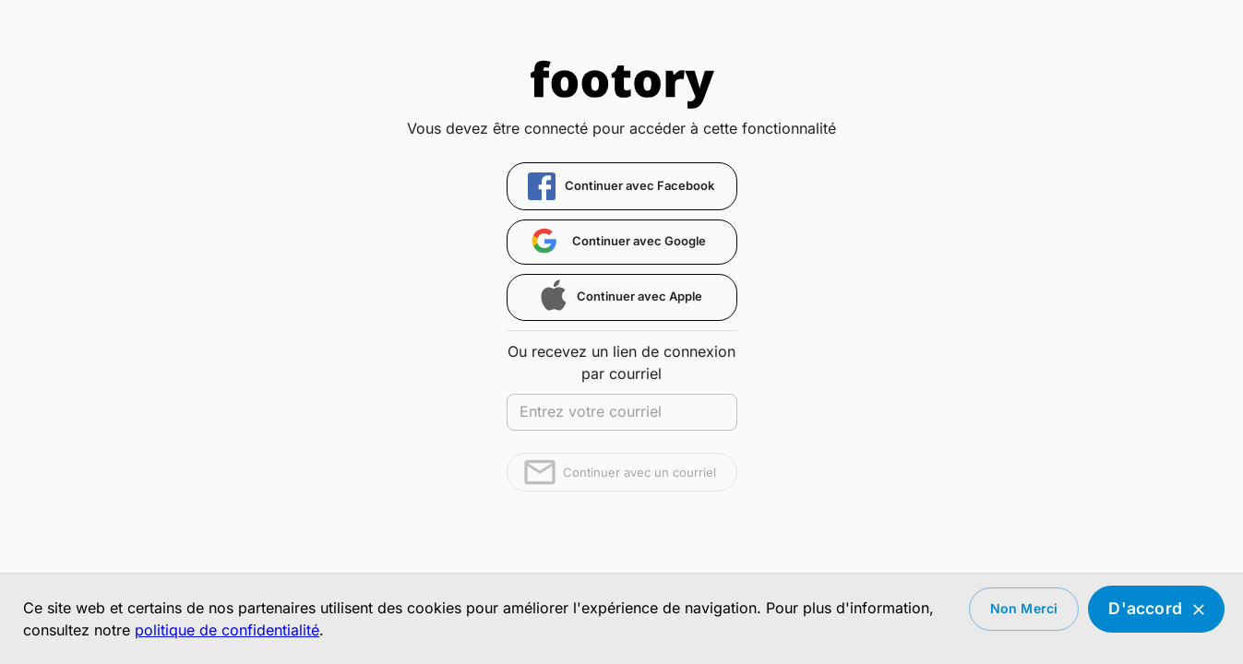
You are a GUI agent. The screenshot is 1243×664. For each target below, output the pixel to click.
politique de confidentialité (227, 630)
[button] (622, 186)
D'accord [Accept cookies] (1156, 609)
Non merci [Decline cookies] (1024, 609)
